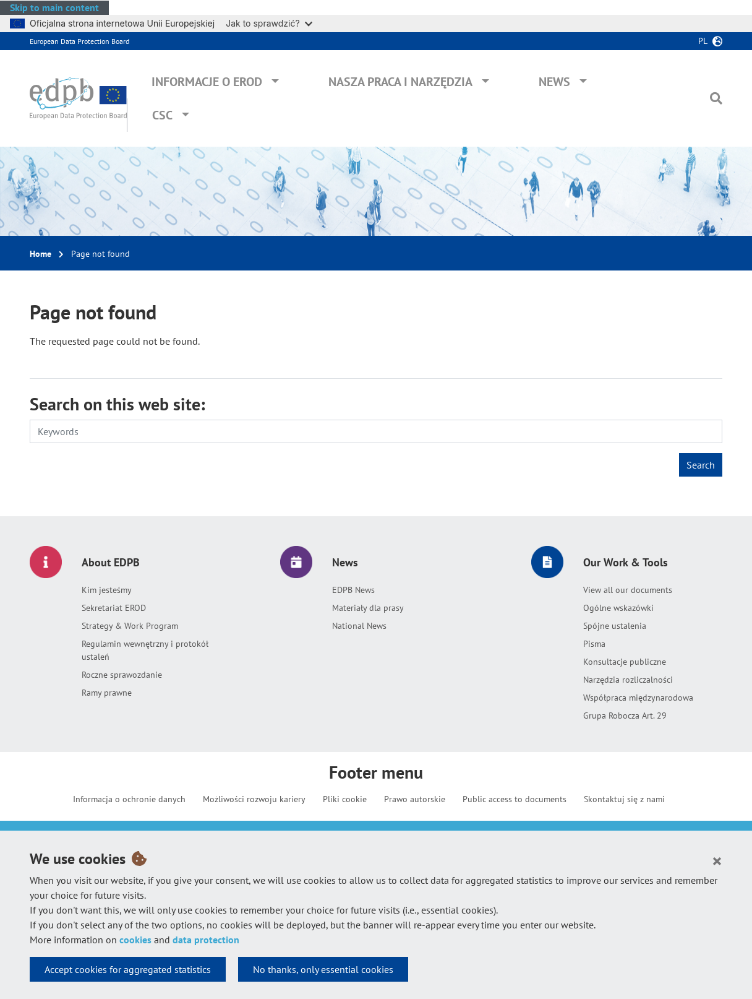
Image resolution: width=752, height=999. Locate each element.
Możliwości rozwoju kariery (254, 799)
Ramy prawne (107, 692)
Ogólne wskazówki (618, 607)
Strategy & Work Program (130, 625)
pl (702, 40)
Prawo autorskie (414, 799)
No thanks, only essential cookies (323, 969)
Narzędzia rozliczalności (628, 679)
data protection (206, 939)
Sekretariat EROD (114, 607)
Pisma (594, 643)
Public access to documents (514, 799)
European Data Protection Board (79, 41)
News (554, 82)
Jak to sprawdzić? (269, 23)
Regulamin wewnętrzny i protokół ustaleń (145, 650)
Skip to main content (54, 7)
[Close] (717, 860)
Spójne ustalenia (614, 625)
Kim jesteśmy (107, 589)
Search (700, 465)
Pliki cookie (345, 799)
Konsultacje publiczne (624, 661)
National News (359, 625)
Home (40, 253)
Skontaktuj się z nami (624, 799)
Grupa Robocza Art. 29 (625, 715)
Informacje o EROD (207, 82)
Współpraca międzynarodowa (638, 697)
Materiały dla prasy (368, 607)
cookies (135, 939)
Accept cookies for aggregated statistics (128, 969)
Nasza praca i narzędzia (400, 82)
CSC (162, 115)
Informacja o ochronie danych (129, 799)
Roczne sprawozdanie (122, 674)
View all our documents (627, 589)
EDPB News (353, 589)
